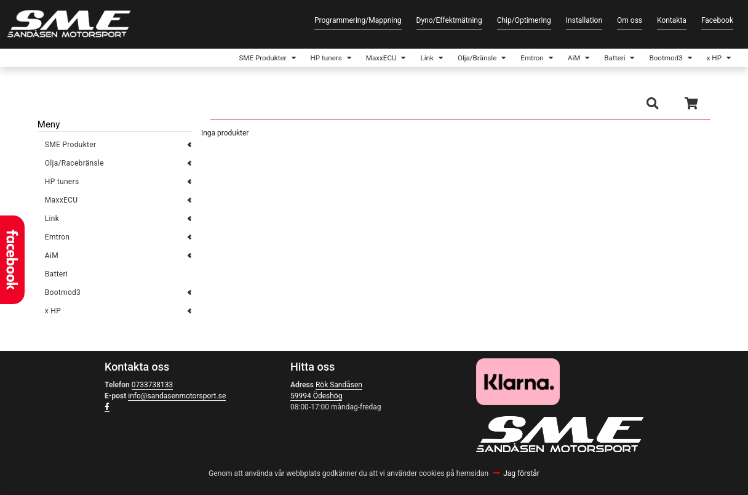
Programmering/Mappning (358, 20)
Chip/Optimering (524, 20)
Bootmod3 (654, 59)
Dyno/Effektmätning (449, 20)
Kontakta (671, 20)
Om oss (629, 20)
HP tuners (264, 59)
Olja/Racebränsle (74, 166)
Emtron (502, 59)
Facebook (717, 20)
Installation (584, 20)
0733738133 (152, 388)
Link (381, 59)
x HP (709, 59)
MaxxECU (328, 59)
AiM (549, 59)
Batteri (595, 59)
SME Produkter (190, 59)
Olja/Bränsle (438, 59)
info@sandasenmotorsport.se (177, 399)
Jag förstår (521, 473)
